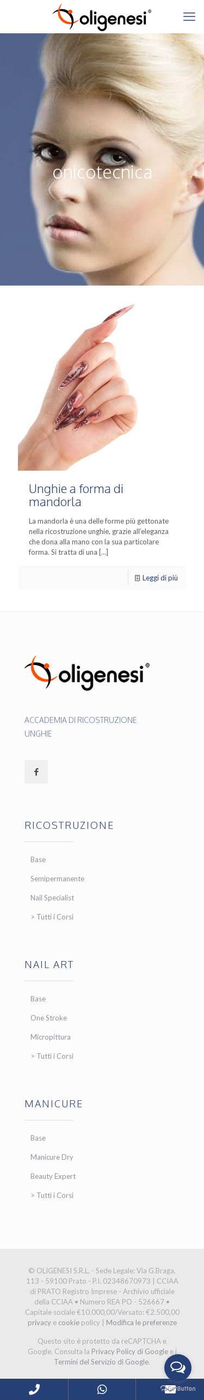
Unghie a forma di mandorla (76, 494)
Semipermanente (57, 878)
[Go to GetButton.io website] (177, 1388)
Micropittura (50, 1037)
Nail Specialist (52, 897)
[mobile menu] (189, 16)
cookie (68, 1322)
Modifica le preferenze (141, 1322)
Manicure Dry (51, 1157)
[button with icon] (36, 772)
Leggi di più (160, 577)
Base (38, 859)
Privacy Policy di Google (129, 1351)
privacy (39, 1322)
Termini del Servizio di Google (101, 1361)
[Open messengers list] (177, 1367)
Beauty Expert (53, 1176)
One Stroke (48, 1017)
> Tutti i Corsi (51, 916)
